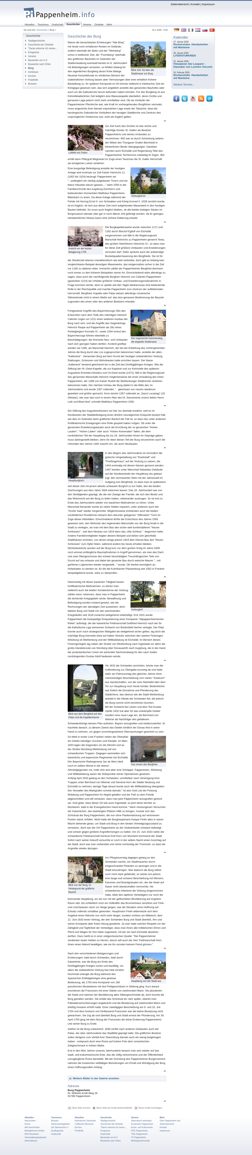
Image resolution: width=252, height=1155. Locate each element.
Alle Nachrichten (32, 1127)
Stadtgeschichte (35, 40)
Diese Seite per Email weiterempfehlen (114, 1107)
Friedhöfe (31, 80)
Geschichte (42, 30)
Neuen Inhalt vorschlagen (150, 1107)
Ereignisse (32, 52)
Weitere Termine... (184, 84)
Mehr (162, 1117)
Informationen (31, 1140)
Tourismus (56, 1117)
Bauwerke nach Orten (38, 64)
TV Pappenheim (138, 1137)
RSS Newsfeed (32, 1134)
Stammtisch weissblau (141, 1120)
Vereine (30, 56)
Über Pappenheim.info (170, 1120)
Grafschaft (56, 1134)
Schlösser (31, 72)
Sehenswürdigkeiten (60, 1124)
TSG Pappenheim (139, 1134)
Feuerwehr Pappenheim (142, 1124)
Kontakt (195, 4)
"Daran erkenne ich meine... (41, 48)
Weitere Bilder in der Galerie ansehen (96, 1078)
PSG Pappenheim (139, 1130)
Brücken (31, 83)
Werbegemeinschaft (140, 1140)
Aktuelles (29, 1117)
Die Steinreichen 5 (59, 1127)
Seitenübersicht (180, 4)
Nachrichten (30, 1120)
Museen (55, 1120)
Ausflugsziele (57, 1130)
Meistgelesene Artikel (34, 1130)
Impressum (208, 4)
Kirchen (30, 76)
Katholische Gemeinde (85, 1120)
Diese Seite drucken (81, 1107)
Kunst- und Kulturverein (142, 1127)
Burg (29, 68)
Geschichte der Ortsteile (39, 44)
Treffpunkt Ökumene (84, 1124)
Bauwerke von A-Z (36, 60)
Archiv (27, 1124)
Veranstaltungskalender (35, 1137)
